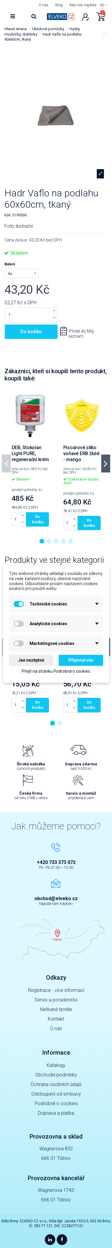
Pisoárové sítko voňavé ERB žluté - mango (81, 453)
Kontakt (56, 1019)
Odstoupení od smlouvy (56, 1094)
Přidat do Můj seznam (81, 334)
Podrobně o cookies (56, 1103)
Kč (104, 5)
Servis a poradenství (56, 1000)
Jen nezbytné (31, 660)
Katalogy (56, 1065)
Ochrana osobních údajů (56, 1084)
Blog (59, 5)
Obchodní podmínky (56, 1075)
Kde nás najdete (83, 5)
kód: (7, 215)
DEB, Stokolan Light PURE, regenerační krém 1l (30, 456)
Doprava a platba (56, 1113)
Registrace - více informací (56, 990)
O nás (43, 5)
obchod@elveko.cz (56, 898)
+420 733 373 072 (56, 862)
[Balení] (21, 273)
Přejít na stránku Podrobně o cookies (56, 671)
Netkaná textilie (56, 1009)
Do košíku (31, 331)
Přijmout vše (80, 660)
